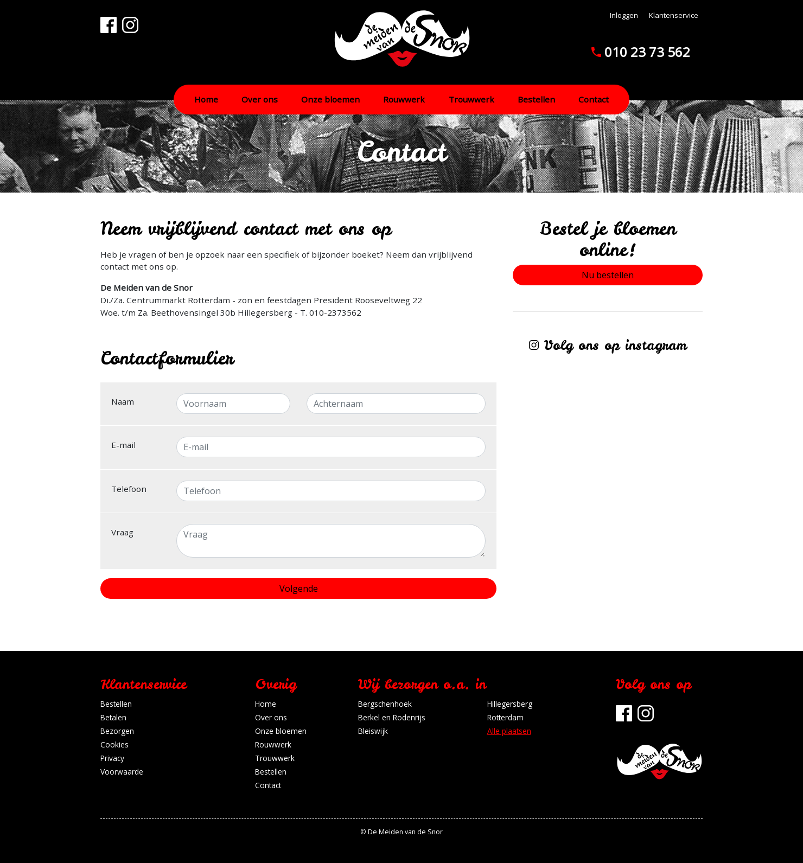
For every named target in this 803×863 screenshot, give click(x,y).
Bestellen (536, 99)
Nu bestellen (608, 275)
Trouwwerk (471, 99)
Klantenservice (673, 15)
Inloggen (624, 15)
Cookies (114, 744)
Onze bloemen (330, 99)
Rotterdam (505, 717)
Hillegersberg (509, 704)
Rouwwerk (404, 99)
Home (206, 99)
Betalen (113, 717)
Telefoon (128, 488)
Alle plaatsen (509, 731)
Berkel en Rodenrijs (391, 717)
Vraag (122, 532)
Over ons (259, 99)
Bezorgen (117, 731)
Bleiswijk (373, 731)
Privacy (112, 758)
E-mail (123, 444)
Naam (122, 401)
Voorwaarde (121, 771)
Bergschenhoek (385, 704)
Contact (593, 99)
